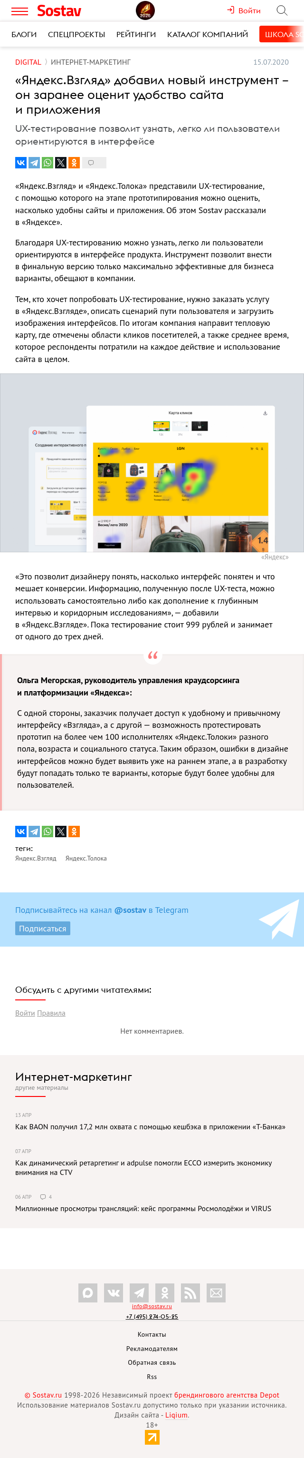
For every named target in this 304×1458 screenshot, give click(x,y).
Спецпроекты (76, 34)
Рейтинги (136, 34)
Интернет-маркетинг (73, 1076)
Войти (25, 1013)
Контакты (152, 1334)
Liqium (176, 1414)
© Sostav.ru (43, 1394)
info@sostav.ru (152, 1306)
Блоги (24, 34)
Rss (152, 1376)
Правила (51, 1013)
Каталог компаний (207, 34)
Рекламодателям (152, 1348)
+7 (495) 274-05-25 (152, 1316)
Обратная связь (152, 1362)
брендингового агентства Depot (226, 1394)
